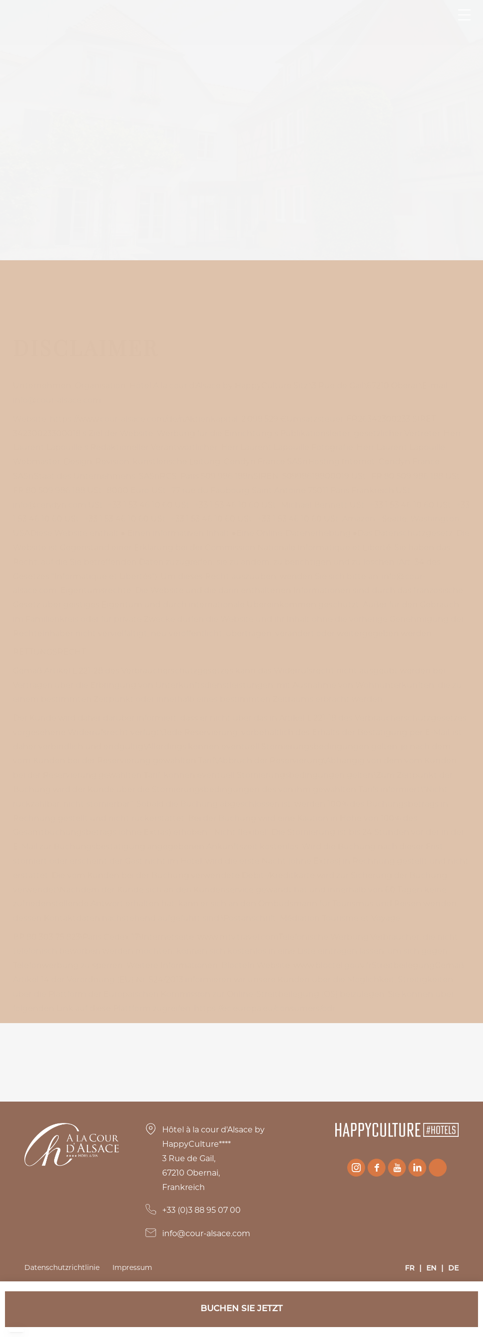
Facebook (377, 1168)
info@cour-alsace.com (206, 1233)
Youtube (397, 1168)
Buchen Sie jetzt (241, 1309)
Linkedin (417, 1168)
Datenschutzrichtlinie (61, 1267)
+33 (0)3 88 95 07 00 (201, 1210)
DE (453, 1268)
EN (431, 1268)
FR (409, 1268)
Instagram (356, 1168)
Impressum (132, 1267)
